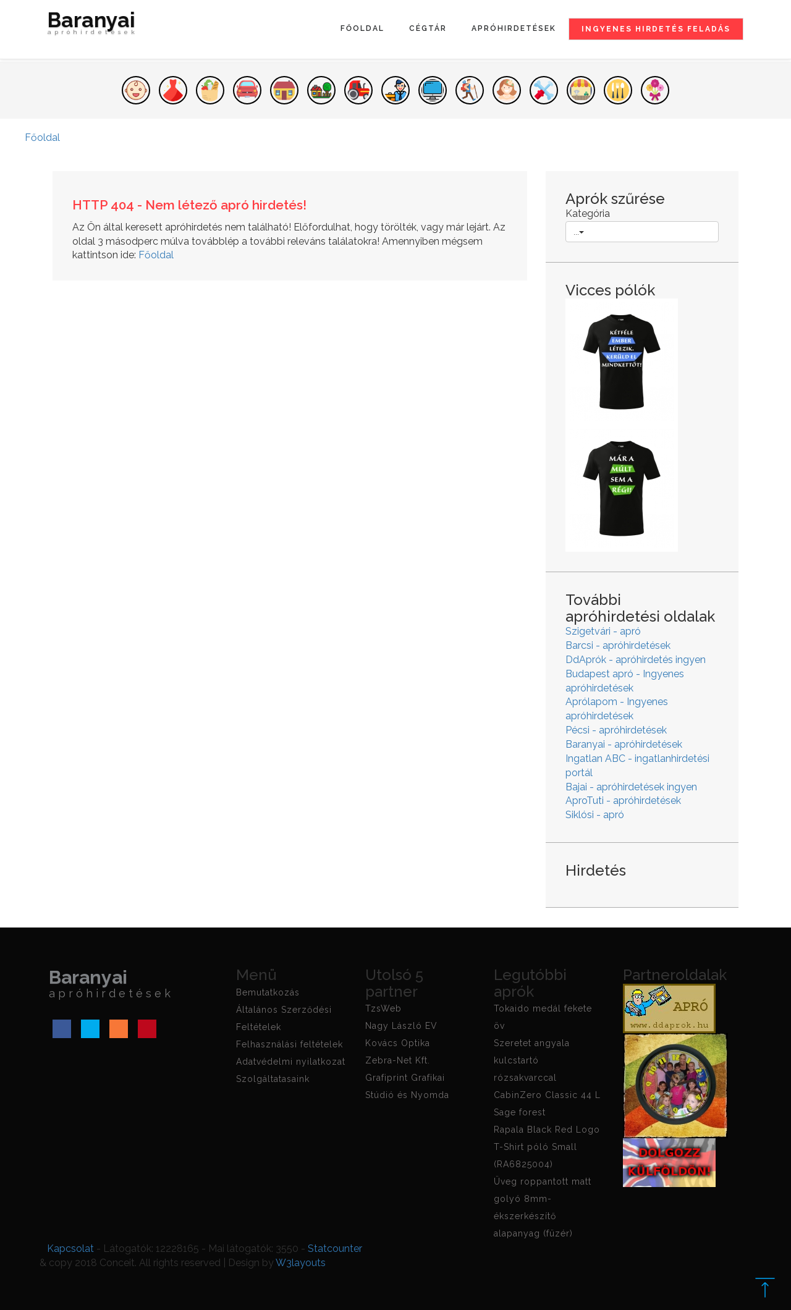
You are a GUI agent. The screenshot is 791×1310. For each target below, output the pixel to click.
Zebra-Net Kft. (397, 1060)
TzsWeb (383, 1008)
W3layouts (301, 1263)
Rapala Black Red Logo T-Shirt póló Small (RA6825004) (547, 1147)
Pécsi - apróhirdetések (616, 730)
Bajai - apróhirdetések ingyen (631, 787)
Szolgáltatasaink (273, 1079)
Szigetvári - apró (603, 631)
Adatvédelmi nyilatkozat (290, 1062)
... (578, 232)
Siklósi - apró (594, 815)
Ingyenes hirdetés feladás (656, 29)
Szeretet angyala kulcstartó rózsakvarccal (532, 1060)
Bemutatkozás (268, 992)
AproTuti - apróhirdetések (623, 800)
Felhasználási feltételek (289, 1044)
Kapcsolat (70, 1248)
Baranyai (93, 26)
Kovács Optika (397, 1043)
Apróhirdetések (514, 28)
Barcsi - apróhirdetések (617, 645)
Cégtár (428, 28)
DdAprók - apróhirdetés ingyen (635, 660)
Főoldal (362, 28)
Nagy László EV (401, 1026)
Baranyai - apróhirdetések (623, 744)
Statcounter (335, 1248)
